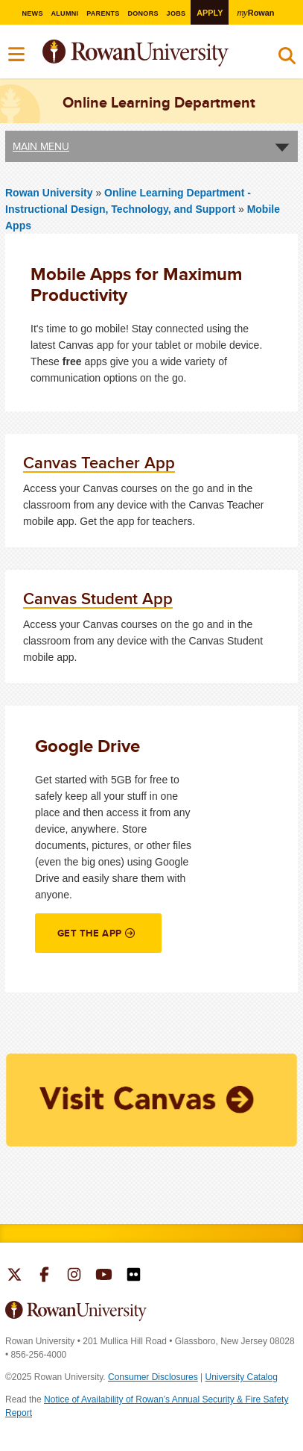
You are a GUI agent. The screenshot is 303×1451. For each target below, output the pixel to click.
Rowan (256, 12)
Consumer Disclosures (153, 1377)
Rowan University (172, 53)
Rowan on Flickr (133, 1276)
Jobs (176, 13)
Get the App (89, 933)
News (32, 13)
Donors (143, 13)
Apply (210, 12)
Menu (17, 54)
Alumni (64, 13)
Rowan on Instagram (74, 1276)
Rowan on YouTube (104, 1276)
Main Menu (41, 146)
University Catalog (241, 1377)
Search (287, 59)
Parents (103, 13)
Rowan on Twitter (14, 1276)
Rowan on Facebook (44, 1276)
